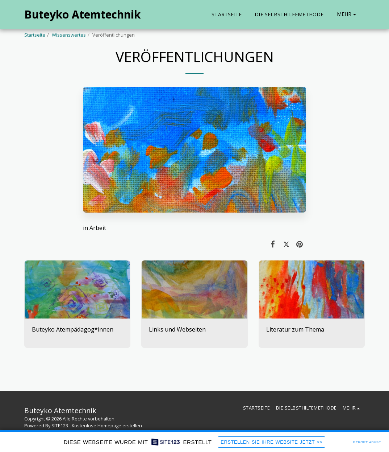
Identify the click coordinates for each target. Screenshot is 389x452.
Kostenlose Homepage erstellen (107, 425)
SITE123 (59, 425)
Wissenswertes (69, 35)
